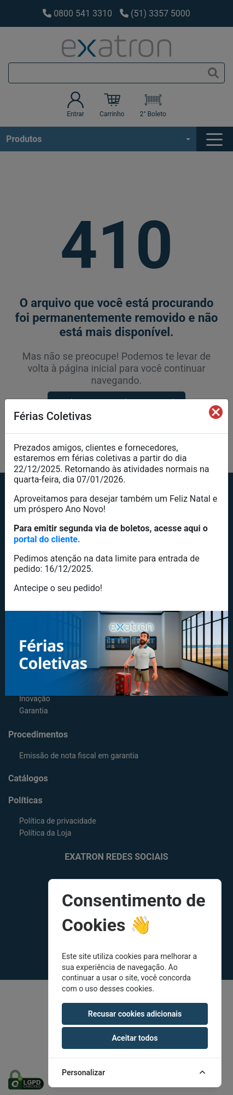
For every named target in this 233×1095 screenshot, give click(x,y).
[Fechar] (216, 412)
